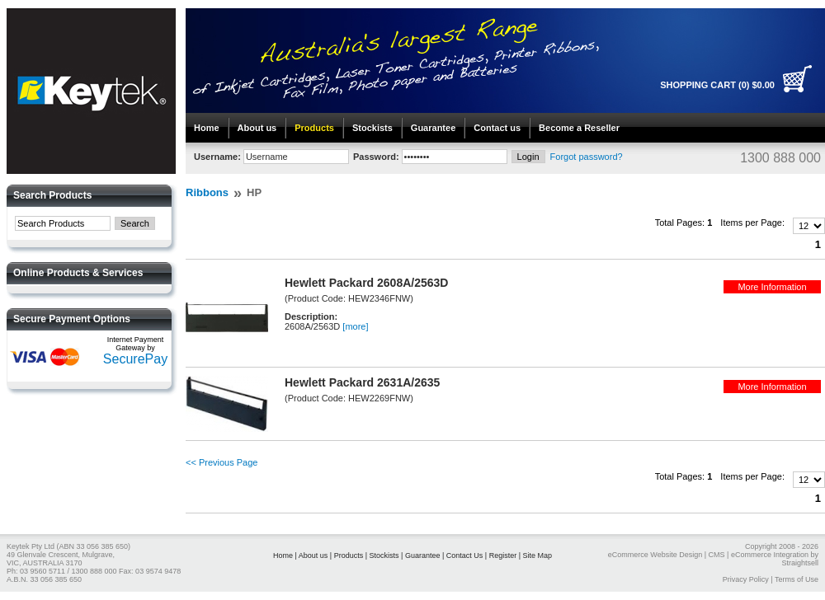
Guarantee (433, 128)
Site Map (538, 555)
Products (314, 128)
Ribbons (207, 192)
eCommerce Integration (769, 555)
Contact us (497, 128)
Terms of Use (796, 579)
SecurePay (135, 359)
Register (503, 555)
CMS (717, 555)
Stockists (372, 128)
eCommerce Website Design (655, 555)
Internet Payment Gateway (135, 343)
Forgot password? (586, 157)
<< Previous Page (221, 462)
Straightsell (799, 563)
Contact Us (464, 555)
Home (206, 128)
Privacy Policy (746, 579)
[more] (355, 326)
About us (257, 128)
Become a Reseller (579, 128)
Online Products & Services (78, 273)
